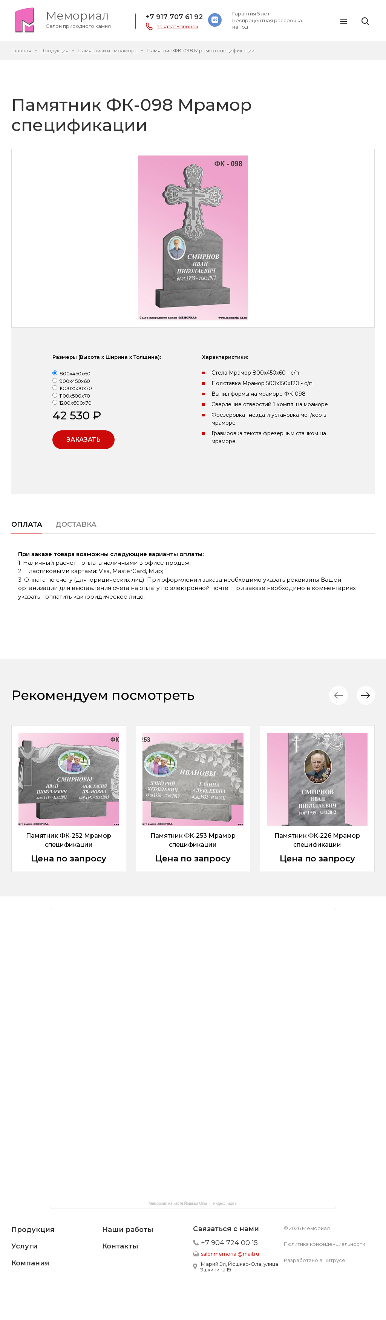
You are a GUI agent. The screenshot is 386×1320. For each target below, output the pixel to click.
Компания (30, 1263)
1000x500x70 (76, 388)
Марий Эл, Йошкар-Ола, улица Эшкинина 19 (239, 1267)
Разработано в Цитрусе (314, 1260)
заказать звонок (177, 26)
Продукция (33, 1229)
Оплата (26, 524)
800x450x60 (75, 373)
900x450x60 (75, 381)
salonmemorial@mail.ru (230, 1254)
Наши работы (127, 1229)
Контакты (120, 1246)
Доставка (75, 524)
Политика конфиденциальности (324, 1244)
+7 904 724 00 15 (229, 1243)
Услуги (24, 1246)
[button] (365, 695)
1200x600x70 (76, 403)
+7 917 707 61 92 (174, 17)
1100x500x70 (75, 396)
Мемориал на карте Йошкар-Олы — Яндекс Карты (193, 1203)
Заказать (83, 439)
